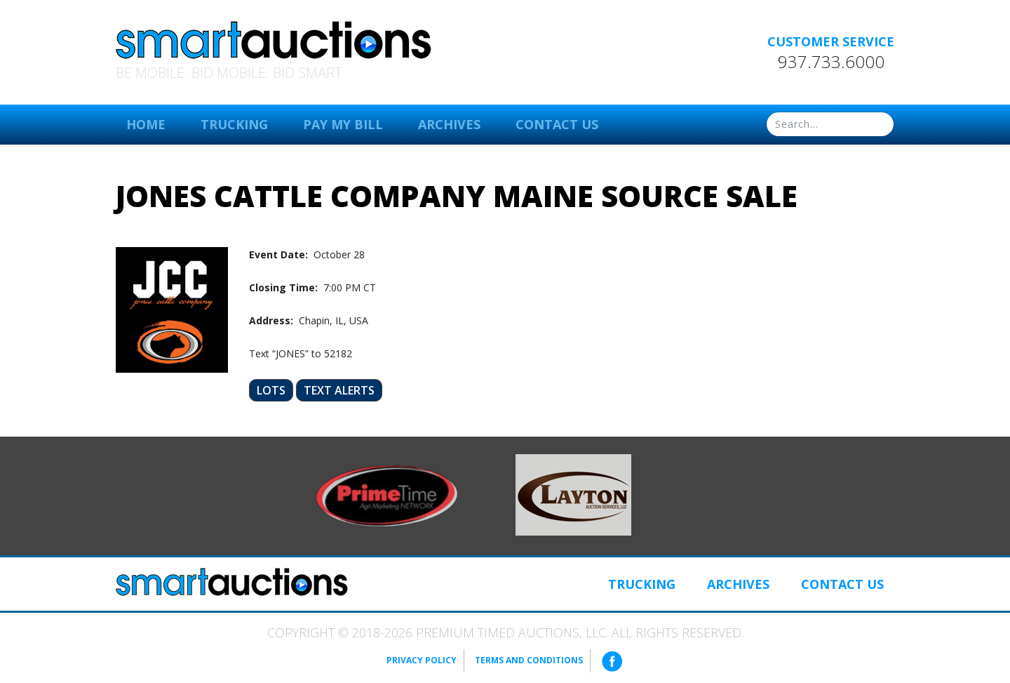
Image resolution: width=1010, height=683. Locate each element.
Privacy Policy (421, 660)
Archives (449, 124)
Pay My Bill (343, 124)
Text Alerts (339, 390)
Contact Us (557, 124)
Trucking (234, 124)
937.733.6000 (831, 62)
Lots (271, 390)
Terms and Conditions (529, 660)
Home (146, 124)
